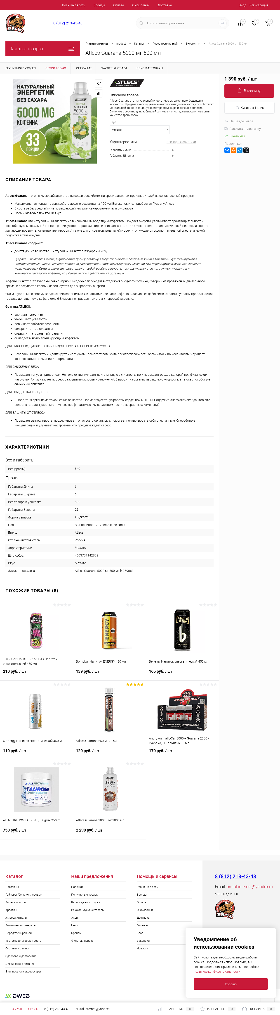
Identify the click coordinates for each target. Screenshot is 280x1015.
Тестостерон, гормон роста (23, 940)
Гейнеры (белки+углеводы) (23, 894)
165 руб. (182, 674)
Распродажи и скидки (85, 902)
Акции (75, 917)
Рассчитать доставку (242, 129)
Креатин (10, 910)
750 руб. (36, 833)
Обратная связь (21, 1009)
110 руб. (36, 753)
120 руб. (109, 753)
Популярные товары (85, 894)
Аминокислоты (15, 902)
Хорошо (231, 984)
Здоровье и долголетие (20, 956)
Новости (142, 948)
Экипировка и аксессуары (23, 971)
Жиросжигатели (16, 917)
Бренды (99, 5)
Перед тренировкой (18, 933)
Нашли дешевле (238, 121)
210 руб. (36, 674)
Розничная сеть (73, 5)
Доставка (165, 5)
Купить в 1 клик (249, 108)
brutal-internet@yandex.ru (250, 886)
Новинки (77, 887)
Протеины (12, 887)
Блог (140, 933)
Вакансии (143, 940)
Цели (74, 925)
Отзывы (142, 925)
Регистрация (258, 5)
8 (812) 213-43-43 (67, 23)
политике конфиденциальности (217, 971)
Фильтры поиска (82, 940)
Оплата (118, 5)
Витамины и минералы (20, 925)
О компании (141, 5)
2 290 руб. (109, 833)
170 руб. (182, 753)
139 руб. (109, 674)
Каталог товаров (43, 48)
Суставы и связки (17, 948)
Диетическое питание (20, 963)
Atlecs (79, 532)
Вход (242, 5)
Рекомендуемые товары (87, 910)
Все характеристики (181, 142)
